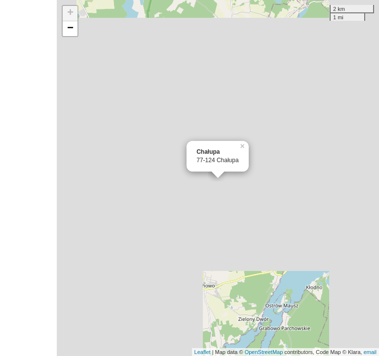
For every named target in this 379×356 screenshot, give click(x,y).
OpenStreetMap (264, 352)
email (370, 352)
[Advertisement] (28, 178)
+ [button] (70, 13)
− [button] (70, 28)
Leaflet (202, 352)
